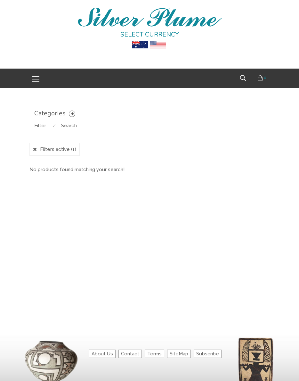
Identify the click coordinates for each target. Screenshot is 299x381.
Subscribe (207, 354)
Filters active (58, 149)
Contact (130, 354)
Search (69, 125)
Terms (154, 354)
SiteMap (179, 354)
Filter (40, 125)
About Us (102, 354)
